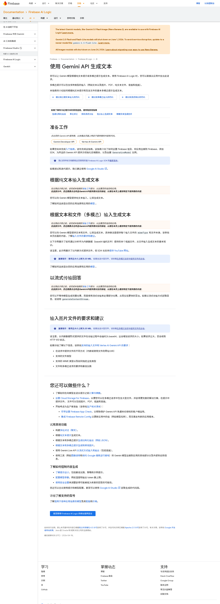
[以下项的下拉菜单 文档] (84, 3)
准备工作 (86, 188)
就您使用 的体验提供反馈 (72, 513)
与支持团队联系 (167, 571)
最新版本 (114, 160)
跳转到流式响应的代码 (133, 97)
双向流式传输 (87, 114)
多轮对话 (74, 114)
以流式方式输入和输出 (88, 450)
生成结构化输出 (59, 114)
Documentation (13, 12)
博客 (198, 3)
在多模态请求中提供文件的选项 (130, 258)
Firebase (53, 59)
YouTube (104, 585)
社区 (92, 3)
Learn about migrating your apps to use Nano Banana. (132, 49)
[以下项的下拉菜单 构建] (36, 3)
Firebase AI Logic (39, 12)
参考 (43, 576)
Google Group (166, 580)
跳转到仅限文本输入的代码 (65, 97)
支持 (105, 3)
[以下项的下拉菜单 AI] (34, 18)
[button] (16, 34)
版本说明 (164, 585)
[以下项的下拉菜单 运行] (49, 3)
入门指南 (70, 149)
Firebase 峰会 (107, 576)
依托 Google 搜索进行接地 (95, 455)
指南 (43, 571)
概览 (5, 18)
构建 (31, 3)
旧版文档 (164, 594)
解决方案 (59, 3)
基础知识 (16, 18)
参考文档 (71, 18)
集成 (76, 416)
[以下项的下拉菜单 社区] (97, 3)
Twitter (104, 580)
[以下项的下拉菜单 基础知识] (23, 18)
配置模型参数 (62, 477)
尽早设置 (76, 411)
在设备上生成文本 (105, 114)
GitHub (44, 589)
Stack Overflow (167, 576)
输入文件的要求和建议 (83, 236)
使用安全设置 (62, 482)
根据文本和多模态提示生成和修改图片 (75, 445)
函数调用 (75, 455)
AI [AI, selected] (30, 18)
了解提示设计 (62, 472)
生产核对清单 (93, 406)
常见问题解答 (166, 589)
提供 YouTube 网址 (118, 250)
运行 (44, 3)
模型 (92, 203)
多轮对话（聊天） (68, 430)
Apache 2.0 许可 (132, 527)
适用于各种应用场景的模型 (67, 501)
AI (96, 59)
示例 (82, 18)
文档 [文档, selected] (79, 3)
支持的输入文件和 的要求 (104, 345)
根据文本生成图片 (124, 114)
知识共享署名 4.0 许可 (88, 527)
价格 (70, 3)
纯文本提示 (65, 435)
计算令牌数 (94, 393)
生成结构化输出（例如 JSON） (93, 440)
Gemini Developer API (63, 141)
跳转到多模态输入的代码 (100, 97)
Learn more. (68, 33)
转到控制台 (209, 3)
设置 (72, 398)
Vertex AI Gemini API (91, 141)
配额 (88, 501)
